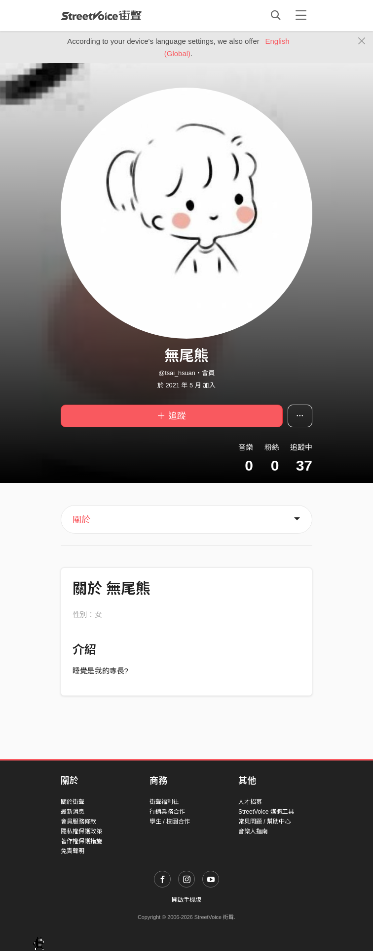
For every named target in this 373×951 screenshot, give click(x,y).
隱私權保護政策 (81, 831)
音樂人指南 (253, 831)
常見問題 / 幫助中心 (264, 821)
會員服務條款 (78, 821)
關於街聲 (72, 801)
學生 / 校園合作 (169, 821)
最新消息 (72, 811)
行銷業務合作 (167, 811)
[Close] (362, 41)
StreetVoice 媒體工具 (266, 811)
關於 (81, 520)
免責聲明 (72, 851)
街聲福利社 (164, 801)
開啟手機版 (186, 899)
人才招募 (250, 801)
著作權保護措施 (81, 841)
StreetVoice (101, 15)
